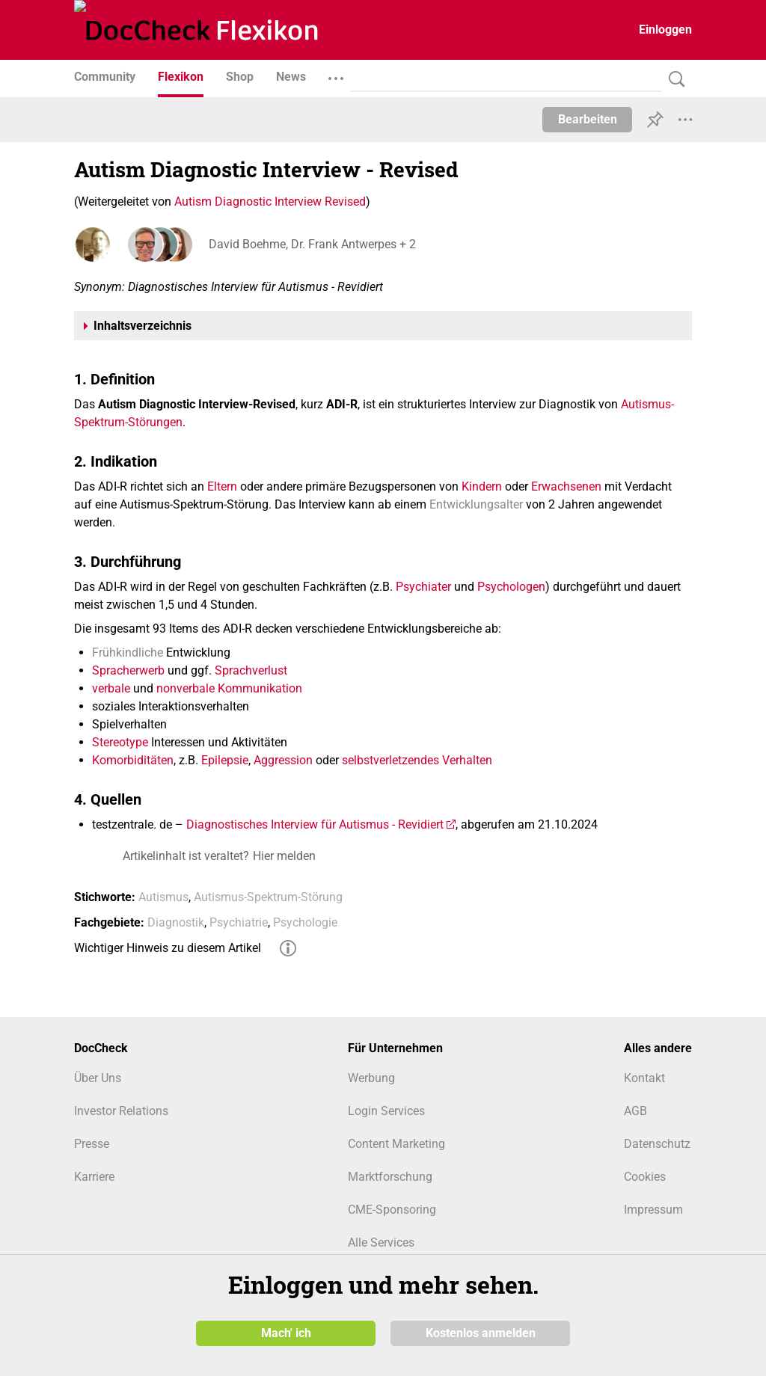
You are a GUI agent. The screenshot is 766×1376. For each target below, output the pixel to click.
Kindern (482, 486)
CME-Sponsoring (392, 1210)
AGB (635, 1111)
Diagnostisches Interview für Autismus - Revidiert (315, 824)
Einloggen (665, 29)
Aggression (283, 760)
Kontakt (644, 1078)
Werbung (371, 1078)
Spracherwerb (128, 670)
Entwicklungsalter (476, 504)
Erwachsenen (566, 486)
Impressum (653, 1210)
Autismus (163, 897)
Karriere (94, 1177)
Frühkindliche (127, 652)
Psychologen (511, 587)
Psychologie (305, 922)
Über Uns (97, 1078)
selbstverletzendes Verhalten (417, 760)
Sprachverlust (251, 670)
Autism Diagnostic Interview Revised (270, 201)
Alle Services (381, 1242)
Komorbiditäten (133, 760)
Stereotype (120, 742)
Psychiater (423, 587)
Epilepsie (224, 760)
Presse (91, 1144)
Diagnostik (175, 922)
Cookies (645, 1177)
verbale (111, 688)
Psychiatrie (238, 922)
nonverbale (185, 688)
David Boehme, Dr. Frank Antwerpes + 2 (312, 244)
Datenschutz (657, 1144)
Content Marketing (396, 1144)
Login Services (386, 1111)
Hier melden (284, 856)
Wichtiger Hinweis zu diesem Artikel (167, 948)
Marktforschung (390, 1177)
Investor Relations (121, 1111)
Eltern (222, 486)
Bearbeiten (587, 119)
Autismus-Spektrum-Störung (268, 897)
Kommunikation (260, 688)
